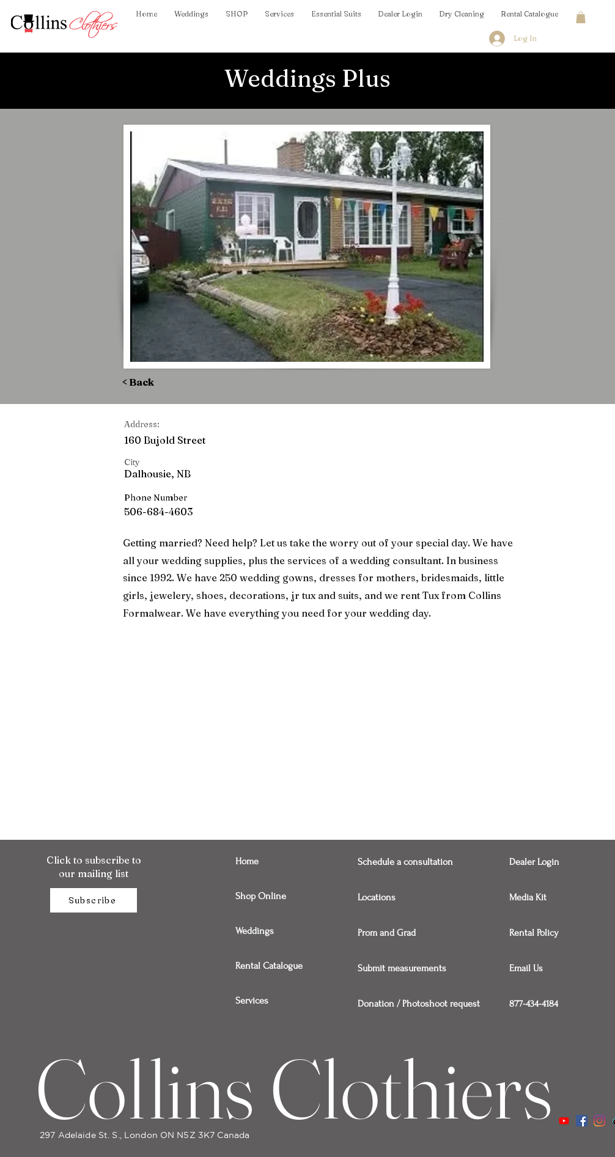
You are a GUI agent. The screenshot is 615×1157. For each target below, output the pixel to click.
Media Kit (528, 897)
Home (247, 861)
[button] (581, 17)
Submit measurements (400, 968)
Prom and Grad (387, 932)
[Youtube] (564, 1120)
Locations (377, 897)
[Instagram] (599, 1120)
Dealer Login (534, 861)
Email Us (526, 968)
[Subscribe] (93, 900)
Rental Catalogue (269, 965)
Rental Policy (534, 932)
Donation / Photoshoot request (400, 1003)
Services (251, 1000)
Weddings (254, 930)
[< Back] (156, 382)
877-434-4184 (533, 1003)
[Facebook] (581, 1120)
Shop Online (260, 896)
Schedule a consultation (400, 861)
